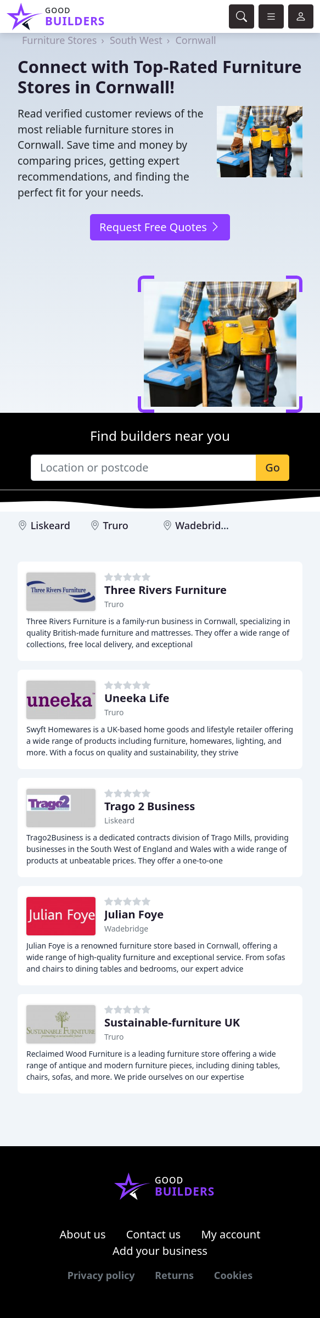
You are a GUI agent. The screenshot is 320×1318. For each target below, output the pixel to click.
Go (272, 467)
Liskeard (50, 525)
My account (230, 1234)
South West (136, 40)
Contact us (153, 1234)
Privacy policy (101, 1275)
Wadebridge (204, 525)
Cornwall (195, 40)
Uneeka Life (136, 698)
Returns (174, 1275)
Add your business (160, 1250)
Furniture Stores (59, 40)
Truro (115, 525)
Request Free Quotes (160, 227)
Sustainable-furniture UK (172, 1022)
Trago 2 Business (149, 806)
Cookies (233, 1275)
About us (83, 1234)
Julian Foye (134, 914)
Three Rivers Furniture (165, 589)
